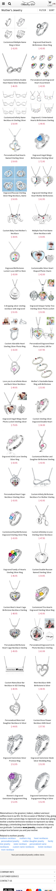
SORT (52, 10)
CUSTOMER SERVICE (9, 876)
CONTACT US (6, 880)
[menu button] (3, 3)
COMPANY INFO (7, 872)
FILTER (42, 10)
